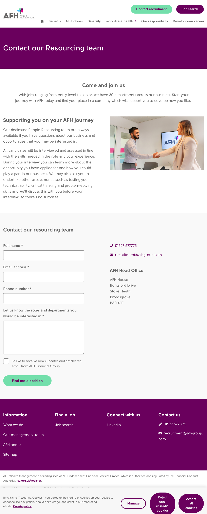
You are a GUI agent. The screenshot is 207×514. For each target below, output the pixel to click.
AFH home (12, 445)
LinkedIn (114, 425)
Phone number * (17, 289)
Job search (190, 9)
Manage (133, 505)
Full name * (13, 245)
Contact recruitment (151, 9)
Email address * (16, 267)
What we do (13, 425)
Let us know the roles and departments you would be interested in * (40, 313)
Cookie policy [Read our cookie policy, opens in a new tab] (22, 508)
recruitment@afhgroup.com (138, 255)
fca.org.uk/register (29, 480)
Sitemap (10, 454)
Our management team (23, 435)
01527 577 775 (175, 424)
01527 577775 (126, 246)
